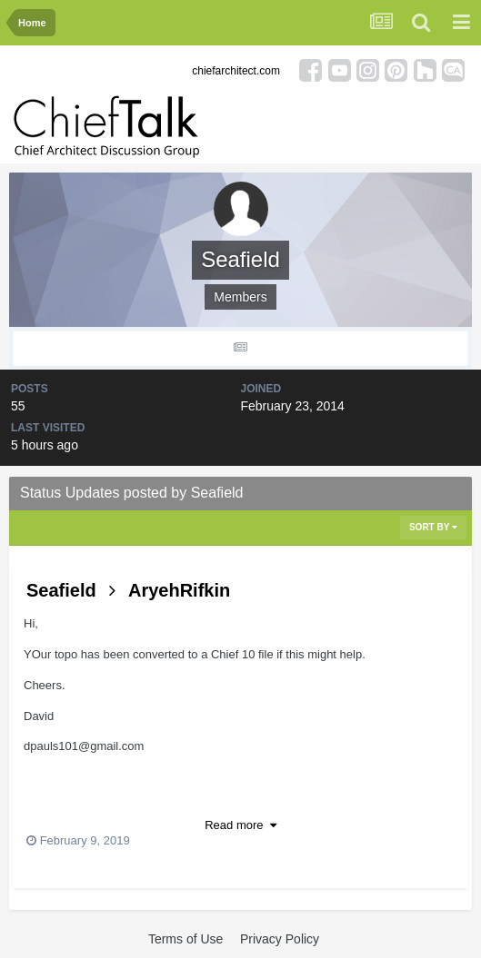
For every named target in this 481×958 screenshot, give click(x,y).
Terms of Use (185, 939)
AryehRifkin (179, 590)
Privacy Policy (279, 939)
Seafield (61, 590)
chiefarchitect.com (236, 70)
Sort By (433, 527)
